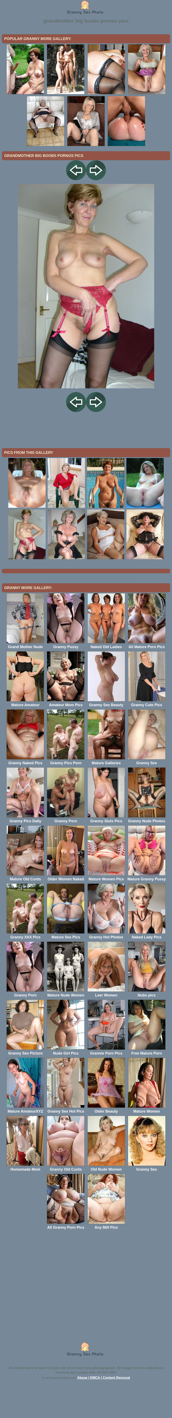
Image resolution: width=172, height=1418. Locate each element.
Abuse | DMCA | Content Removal (103, 1412)
